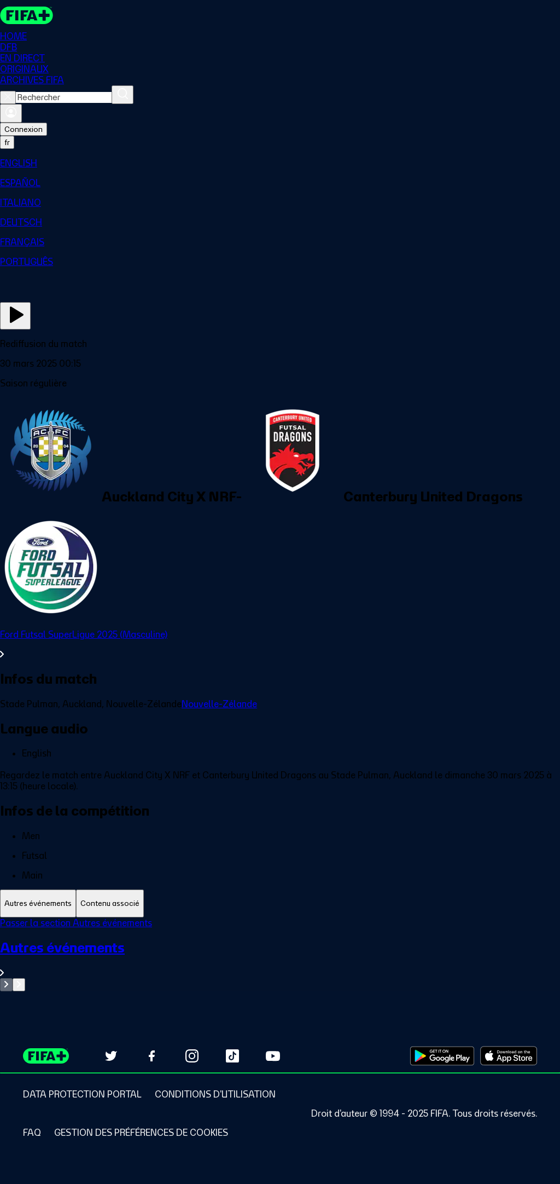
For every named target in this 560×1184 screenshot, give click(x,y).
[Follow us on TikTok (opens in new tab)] (232, 1056)
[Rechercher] (122, 94)
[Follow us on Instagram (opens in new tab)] (192, 1056)
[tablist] (280, 903)
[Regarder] (15, 316)
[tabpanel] (280, 954)
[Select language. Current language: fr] (7, 142)
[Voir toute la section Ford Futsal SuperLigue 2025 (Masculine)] (280, 644)
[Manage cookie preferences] (141, 1132)
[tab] (38, 903)
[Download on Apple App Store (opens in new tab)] (508, 1056)
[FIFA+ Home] (26, 15)
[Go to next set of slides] (19, 984)
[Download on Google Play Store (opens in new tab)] (442, 1056)
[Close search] (8, 97)
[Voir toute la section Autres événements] (280, 958)
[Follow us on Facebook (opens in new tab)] (151, 1056)
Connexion (23, 129)
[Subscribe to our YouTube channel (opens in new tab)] (273, 1056)
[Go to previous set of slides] (6, 984)
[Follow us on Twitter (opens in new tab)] (111, 1056)
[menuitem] (280, 163)
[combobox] (64, 97)
